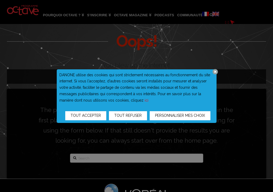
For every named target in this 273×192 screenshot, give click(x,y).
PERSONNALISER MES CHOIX (180, 115)
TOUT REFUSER (128, 115)
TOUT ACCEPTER (86, 115)
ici (146, 100)
